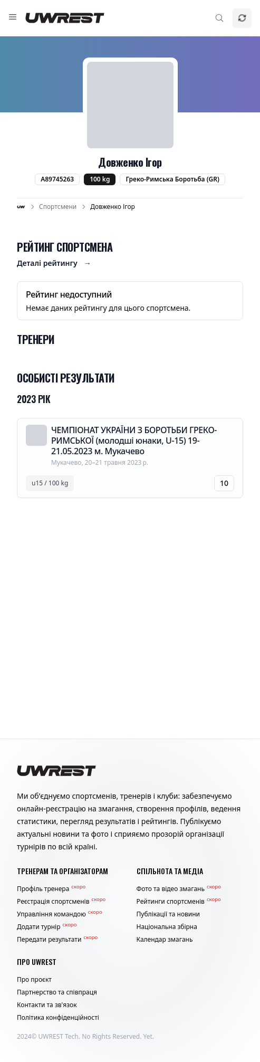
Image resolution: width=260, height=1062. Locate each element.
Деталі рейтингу (54, 263)
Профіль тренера (51, 889)
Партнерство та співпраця (57, 992)
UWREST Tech (58, 1036)
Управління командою (59, 914)
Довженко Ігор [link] (112, 207)
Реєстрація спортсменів (61, 901)
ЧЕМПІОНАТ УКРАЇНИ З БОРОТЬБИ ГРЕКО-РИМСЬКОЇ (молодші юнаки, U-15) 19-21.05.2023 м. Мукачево (134, 440)
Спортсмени (57, 207)
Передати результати (57, 939)
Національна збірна (167, 927)
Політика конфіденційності (58, 1017)
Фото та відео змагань (179, 889)
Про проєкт (34, 979)
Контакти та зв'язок (47, 1005)
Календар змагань (165, 939)
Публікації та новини (168, 914)
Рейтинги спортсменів (179, 901)
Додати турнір (46, 927)
